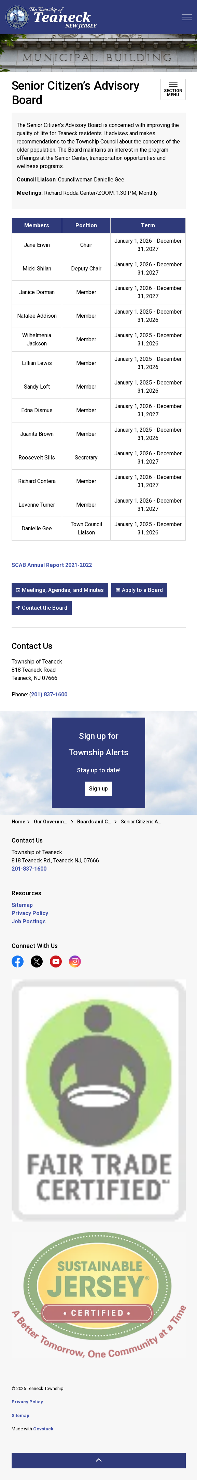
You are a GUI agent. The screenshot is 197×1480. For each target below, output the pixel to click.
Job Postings (29, 921)
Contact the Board (41, 608)
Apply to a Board (139, 590)
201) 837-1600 (49, 694)
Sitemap (22, 905)
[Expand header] (187, 17)
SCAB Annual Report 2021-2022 (52, 565)
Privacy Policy (30, 913)
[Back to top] (99, 1460)
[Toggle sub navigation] (173, 89)
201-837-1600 (29, 868)
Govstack (43, 1428)
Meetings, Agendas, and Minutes (60, 590)
